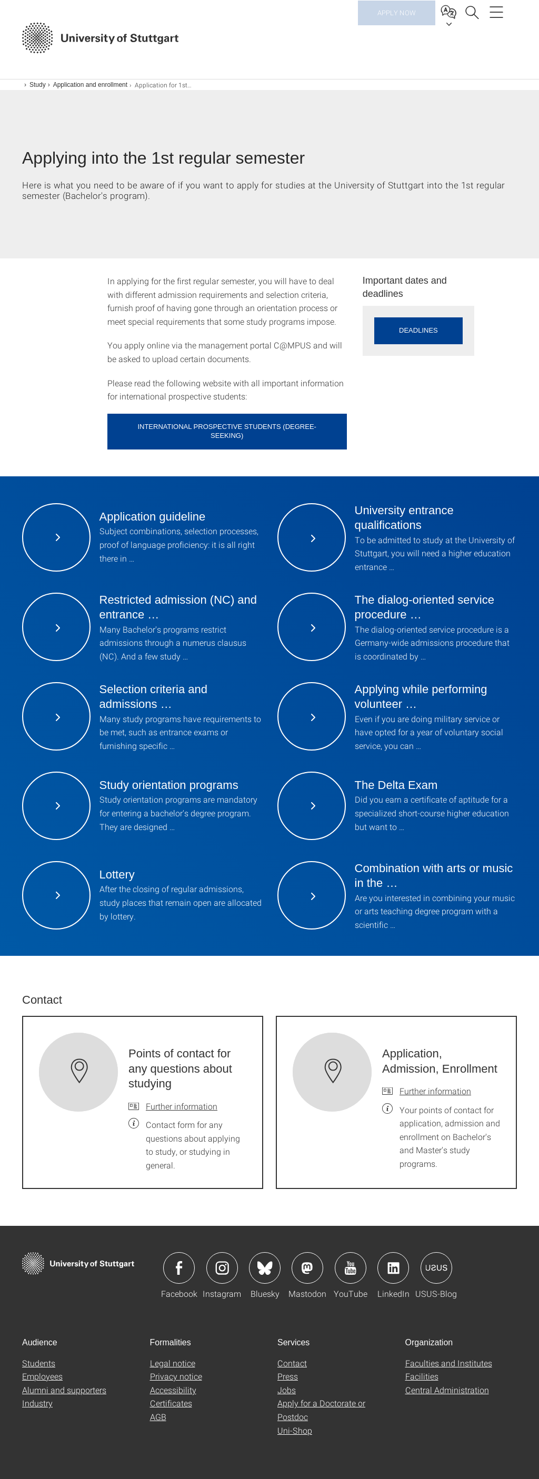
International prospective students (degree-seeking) (226, 431)
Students (38, 1362)
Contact (292, 1362)
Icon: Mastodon (307, 1268)
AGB (158, 1416)
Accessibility (173, 1389)
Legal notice (172, 1362)
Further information (181, 1106)
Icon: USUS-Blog (436, 1268)
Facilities (421, 1376)
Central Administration (447, 1389)
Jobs (286, 1389)
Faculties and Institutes (448, 1362)
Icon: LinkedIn (393, 1268)
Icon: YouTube (350, 1268)
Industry (37, 1402)
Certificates (171, 1402)
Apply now (396, 37)
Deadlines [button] (418, 330)
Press (287, 1376)
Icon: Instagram (222, 1268)
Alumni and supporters (64, 1389)
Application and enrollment (90, 84)
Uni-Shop (294, 1430)
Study (37, 84)
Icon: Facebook (179, 1268)
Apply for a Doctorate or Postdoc (321, 1409)
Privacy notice (176, 1376)
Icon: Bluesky (265, 1268)
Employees (42, 1376)
